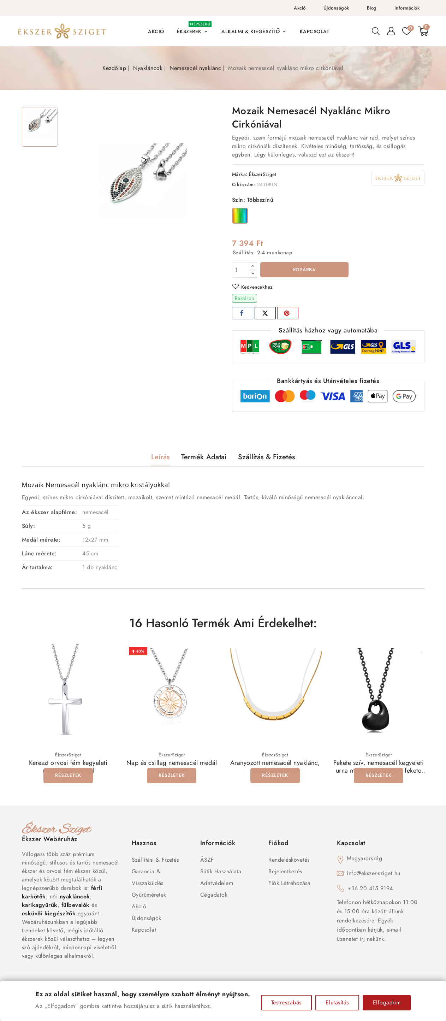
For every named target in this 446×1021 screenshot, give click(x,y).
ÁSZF (207, 861)
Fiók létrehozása (289, 884)
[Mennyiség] (240, 270)
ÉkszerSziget (262, 174)
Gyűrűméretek (149, 896)
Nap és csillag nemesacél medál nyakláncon (171, 767)
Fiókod (278, 844)
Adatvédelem (216, 884)
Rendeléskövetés (289, 861)
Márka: (240, 174)
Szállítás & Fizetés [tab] (266, 458)
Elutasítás (337, 1002)
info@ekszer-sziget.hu (373, 874)
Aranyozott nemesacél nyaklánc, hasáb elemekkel (275, 767)
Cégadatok (214, 896)
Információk (407, 8)
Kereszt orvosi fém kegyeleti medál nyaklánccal (68, 767)
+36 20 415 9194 (370, 889)
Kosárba (304, 270)
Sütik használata (221, 872)
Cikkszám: (244, 184)
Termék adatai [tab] (204, 458)
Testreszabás (286, 1002)
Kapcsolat (144, 931)
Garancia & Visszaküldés (147, 878)
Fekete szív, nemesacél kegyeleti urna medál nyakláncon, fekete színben (378, 771)
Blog (372, 8)
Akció (300, 8)
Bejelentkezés (285, 872)
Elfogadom (387, 1002)
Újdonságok (336, 8)
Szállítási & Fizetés (155, 861)
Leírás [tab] (160, 458)
